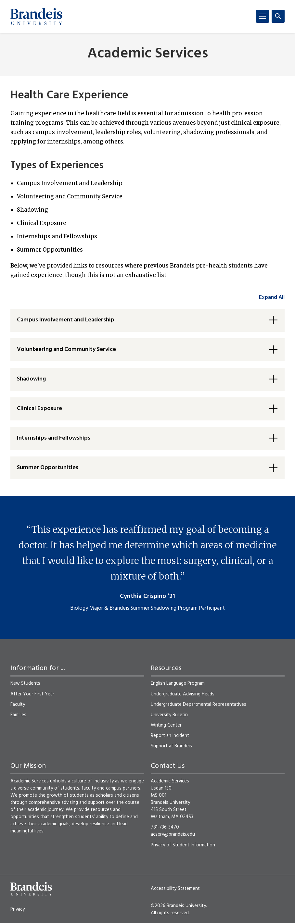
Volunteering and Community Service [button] (66, 349)
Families (18, 715)
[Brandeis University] (36, 16)
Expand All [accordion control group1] (272, 297)
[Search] (278, 16)
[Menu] (262, 16)
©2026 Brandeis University (178, 906)
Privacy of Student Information (183, 845)
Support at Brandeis (171, 746)
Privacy (17, 909)
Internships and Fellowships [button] (53, 438)
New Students (25, 683)
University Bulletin (169, 715)
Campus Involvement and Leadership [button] (65, 320)
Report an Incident (170, 736)
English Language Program (178, 683)
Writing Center (166, 725)
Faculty (17, 704)
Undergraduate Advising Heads (182, 694)
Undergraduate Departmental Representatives (198, 704)
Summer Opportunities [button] (47, 467)
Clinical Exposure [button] (39, 408)
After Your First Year (32, 694)
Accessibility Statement (175, 888)
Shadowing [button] (31, 379)
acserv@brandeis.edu (173, 834)
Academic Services (147, 54)
